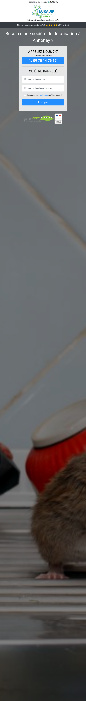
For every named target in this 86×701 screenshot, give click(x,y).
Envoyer (43, 102)
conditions (43, 95)
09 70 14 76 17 (43, 61)
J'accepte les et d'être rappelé (44, 95)
